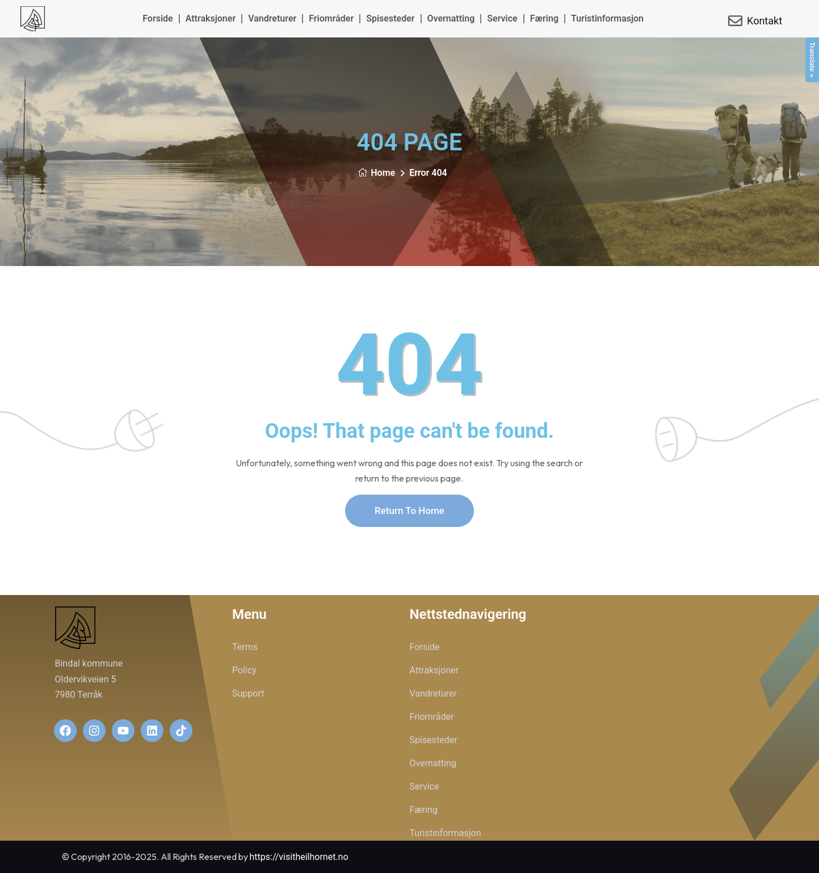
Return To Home (409, 510)
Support (248, 693)
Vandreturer (272, 18)
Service (502, 18)
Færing (544, 18)
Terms (245, 647)
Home (376, 172)
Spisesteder (390, 18)
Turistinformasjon (607, 18)
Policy (244, 670)
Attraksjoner (211, 18)
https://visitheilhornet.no (299, 856)
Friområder (331, 18)
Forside (157, 18)
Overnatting (451, 18)
